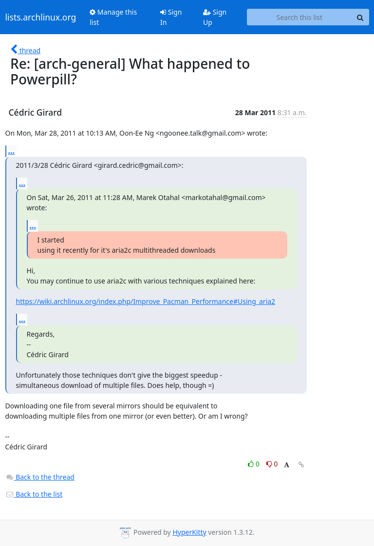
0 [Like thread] (254, 463)
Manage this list (113, 17)
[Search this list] (299, 17)
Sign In (171, 17)
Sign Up (214, 17)
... (11, 150)
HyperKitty (189, 532)
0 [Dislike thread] (272, 463)
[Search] (360, 17)
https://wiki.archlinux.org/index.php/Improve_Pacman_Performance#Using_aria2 (146, 301)
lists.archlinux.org (40, 17)
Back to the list (34, 494)
